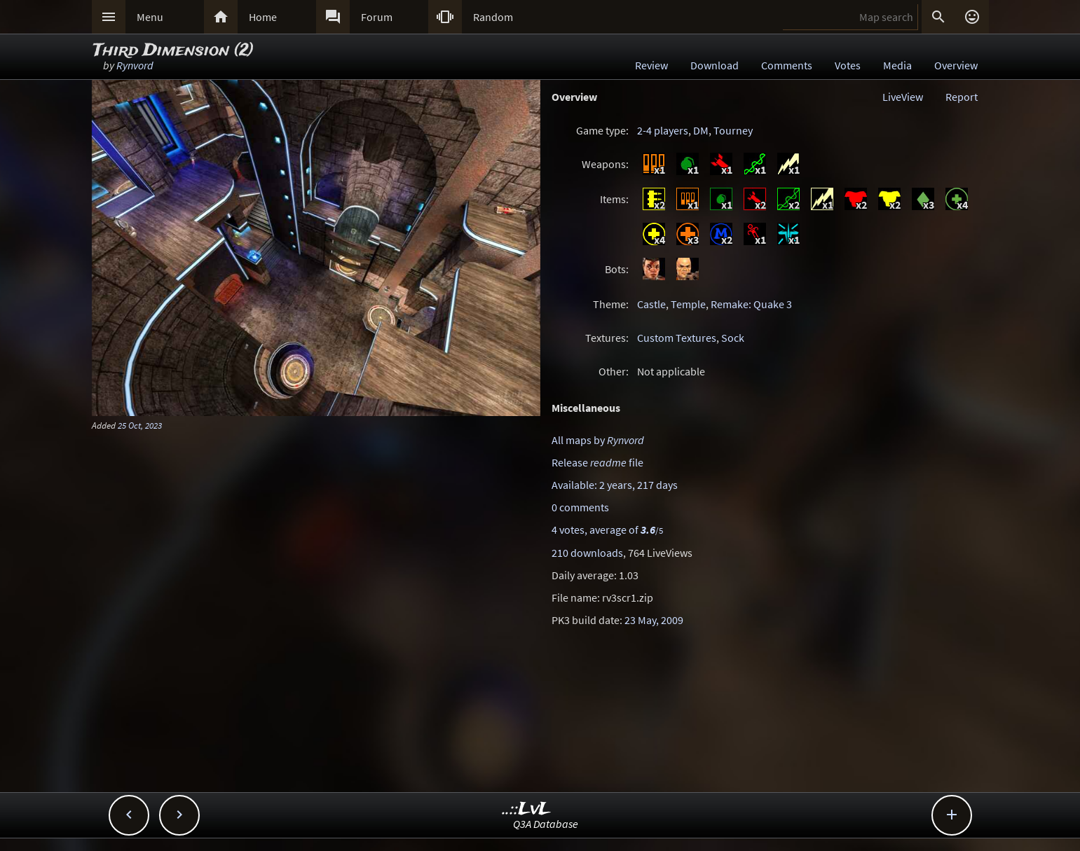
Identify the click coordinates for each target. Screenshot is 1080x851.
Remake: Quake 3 (751, 304)
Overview (956, 65)
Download (714, 65)
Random (493, 17)
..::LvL (526, 809)
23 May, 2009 (653, 620)
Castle (651, 304)
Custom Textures (676, 338)
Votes (848, 65)
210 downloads (587, 553)
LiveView (902, 97)
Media (897, 65)
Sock (732, 338)
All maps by (598, 440)
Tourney (733, 130)
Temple (688, 304)
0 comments (580, 507)
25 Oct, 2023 (140, 425)
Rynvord (134, 65)
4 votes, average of (607, 530)
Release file (597, 462)
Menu (150, 17)
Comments (786, 65)
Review (651, 65)
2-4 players (662, 130)
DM (701, 130)
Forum (376, 17)
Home (263, 17)
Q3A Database (545, 824)
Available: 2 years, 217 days (615, 485)
